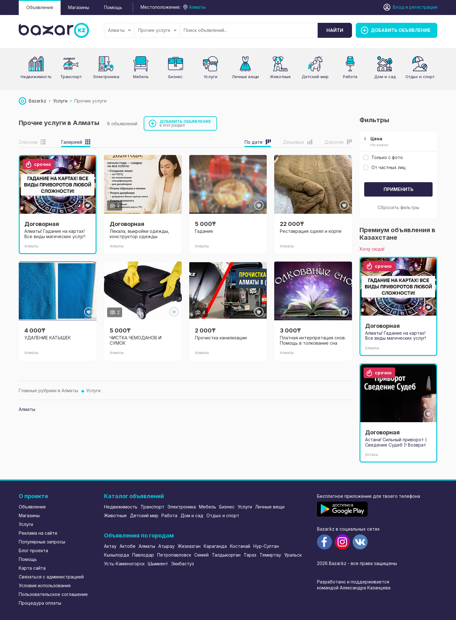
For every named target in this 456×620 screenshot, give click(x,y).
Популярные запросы (42, 541)
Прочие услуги (157, 30)
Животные (280, 76)
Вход (398, 7)
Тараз (250, 555)
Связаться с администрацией (51, 576)
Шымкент (158, 563)
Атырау (166, 546)
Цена (397, 142)
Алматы (119, 30)
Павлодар (143, 555)
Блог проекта (33, 550)
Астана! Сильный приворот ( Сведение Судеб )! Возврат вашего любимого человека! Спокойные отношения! (396, 447)
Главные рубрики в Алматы (48, 390)
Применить (399, 189)
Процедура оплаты (40, 603)
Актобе (128, 546)
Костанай (240, 546)
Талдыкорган (226, 555)
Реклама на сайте (38, 533)
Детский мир (315, 76)
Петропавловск (174, 555)
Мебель (141, 76)
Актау (110, 546)
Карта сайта (32, 568)
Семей (201, 555)
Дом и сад (385, 76)
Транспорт (71, 76)
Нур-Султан (266, 546)
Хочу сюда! (371, 249)
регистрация (423, 7)
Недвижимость (36, 76)
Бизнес (175, 76)
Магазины (78, 7)
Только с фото (383, 157)
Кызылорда (116, 555)
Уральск (293, 555)
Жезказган (189, 546)
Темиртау (270, 555)
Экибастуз (182, 563)
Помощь (113, 7)
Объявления (39, 7)
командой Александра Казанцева (353, 587)
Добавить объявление (185, 123)
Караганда (215, 546)
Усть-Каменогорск (124, 563)
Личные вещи (245, 76)
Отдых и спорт (419, 76)
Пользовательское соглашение (53, 594)
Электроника (106, 76)
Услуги (210, 76)
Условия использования (45, 585)
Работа (350, 76)
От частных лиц (384, 167)
